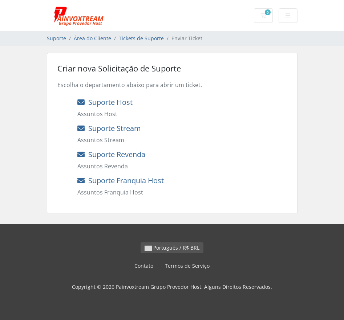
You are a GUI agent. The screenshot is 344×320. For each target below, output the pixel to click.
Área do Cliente (92, 38)
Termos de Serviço (187, 265)
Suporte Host (105, 102)
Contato (143, 265)
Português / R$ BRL (172, 247)
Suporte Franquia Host (120, 180)
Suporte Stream (109, 128)
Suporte (56, 38)
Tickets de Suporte (141, 38)
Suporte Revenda (111, 154)
